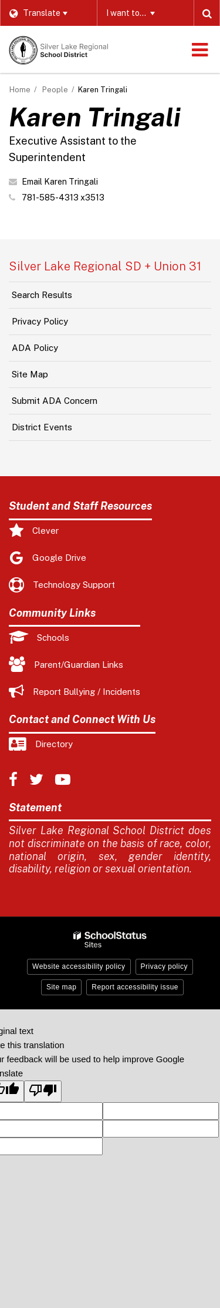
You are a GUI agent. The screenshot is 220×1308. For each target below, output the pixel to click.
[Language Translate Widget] (48, 13)
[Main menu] (199, 49)
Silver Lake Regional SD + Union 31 (105, 266)
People (55, 89)
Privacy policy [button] (164, 966)
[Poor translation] (43, 1091)
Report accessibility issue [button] (135, 987)
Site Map (30, 374)
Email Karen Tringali (60, 181)
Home (20, 89)
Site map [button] (61, 987)
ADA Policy (35, 348)
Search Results (42, 295)
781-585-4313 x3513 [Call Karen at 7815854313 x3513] (63, 197)
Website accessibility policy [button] (79, 966)
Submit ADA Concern (54, 401)
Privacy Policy (40, 321)
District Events (42, 427)
